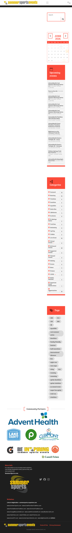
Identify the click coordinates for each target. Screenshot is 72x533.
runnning (53, 376)
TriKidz (52, 234)
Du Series (53, 216)
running (53, 373)
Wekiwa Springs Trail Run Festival (55, 153)
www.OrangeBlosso (12, 512)
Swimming (53, 227)
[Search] (55, 15)
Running (52, 195)
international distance (54, 353)
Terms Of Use (44, 525)
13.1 (58, 318)
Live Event (53, 238)
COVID (52, 274)
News (51, 267)
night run (53, 362)
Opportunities (52, 290)
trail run (53, 394)
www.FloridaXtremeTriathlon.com (16, 508)
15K (51, 321)
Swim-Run (53, 209)
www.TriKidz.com (24, 515)
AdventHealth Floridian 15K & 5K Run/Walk (55, 118)
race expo (53, 366)
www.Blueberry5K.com (47, 512)
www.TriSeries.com (34, 515)
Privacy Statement (55, 525)
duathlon (53, 338)
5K (51, 325)
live (51, 359)
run (59, 369)
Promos (52, 271)
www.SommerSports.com (14, 505)
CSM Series (53, 212)
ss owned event (55, 387)
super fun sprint (55, 390)
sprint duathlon (55, 380)
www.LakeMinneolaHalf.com (33, 512)
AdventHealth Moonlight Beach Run (55, 160)
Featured (53, 192)
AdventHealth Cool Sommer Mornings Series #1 (55, 85)
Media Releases (51, 278)
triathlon (53, 397)
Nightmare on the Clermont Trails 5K (54, 133)
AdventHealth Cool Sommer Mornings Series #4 (55, 112)
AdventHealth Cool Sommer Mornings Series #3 (55, 105)
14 (67, 51)
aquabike (53, 328)
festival (52, 345)
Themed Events (51, 256)
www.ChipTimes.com (13, 515)
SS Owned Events (52, 246)
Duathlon (53, 202)
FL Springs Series (52, 220)
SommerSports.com (11, 473)
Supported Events (52, 251)
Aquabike (53, 205)
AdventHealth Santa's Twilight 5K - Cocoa (54, 139)
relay (52, 369)
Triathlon (53, 199)
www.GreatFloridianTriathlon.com (31, 505)
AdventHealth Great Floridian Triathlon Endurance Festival (54, 126)
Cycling (52, 231)
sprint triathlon (55, 383)
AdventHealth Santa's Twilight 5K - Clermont (55, 146)
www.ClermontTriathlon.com (35, 508)
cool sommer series (54, 333)
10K (51, 318)
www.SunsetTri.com (12, 518)
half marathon (55, 349)
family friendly (55, 342)
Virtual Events (51, 241)
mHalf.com (21, 512)
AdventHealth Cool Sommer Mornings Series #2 (55, 98)
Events (52, 264)
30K (58, 321)
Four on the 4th (55, 91)
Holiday (52, 261)
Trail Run (53, 224)
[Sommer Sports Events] (20, 3)
